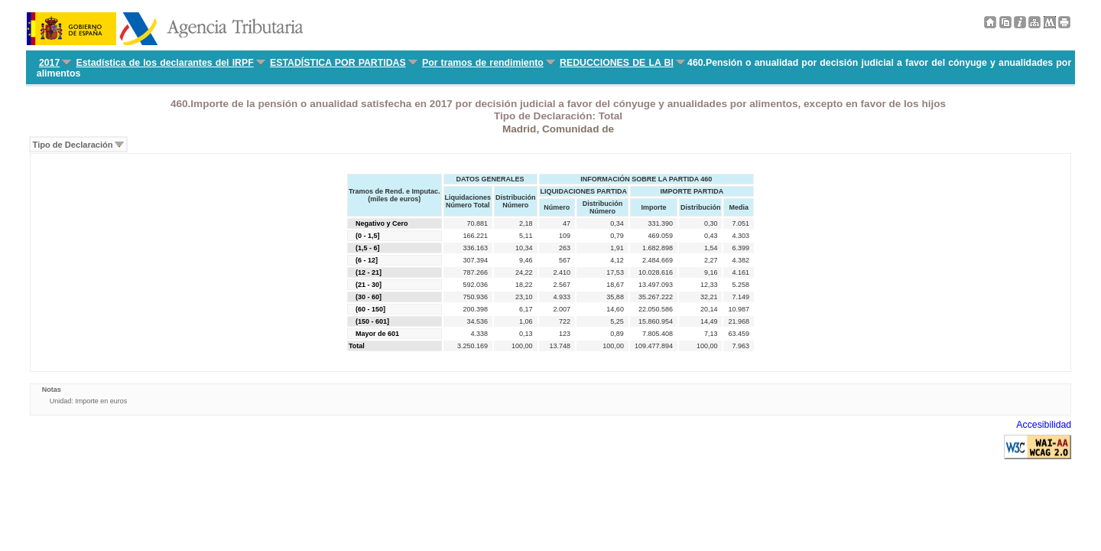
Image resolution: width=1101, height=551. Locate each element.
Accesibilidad (1043, 424)
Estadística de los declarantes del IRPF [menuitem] (165, 62)
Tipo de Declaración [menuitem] (73, 144)
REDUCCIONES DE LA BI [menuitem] (617, 62)
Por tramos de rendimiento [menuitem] (483, 62)
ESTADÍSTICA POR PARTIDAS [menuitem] (338, 62)
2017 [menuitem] (49, 62)
